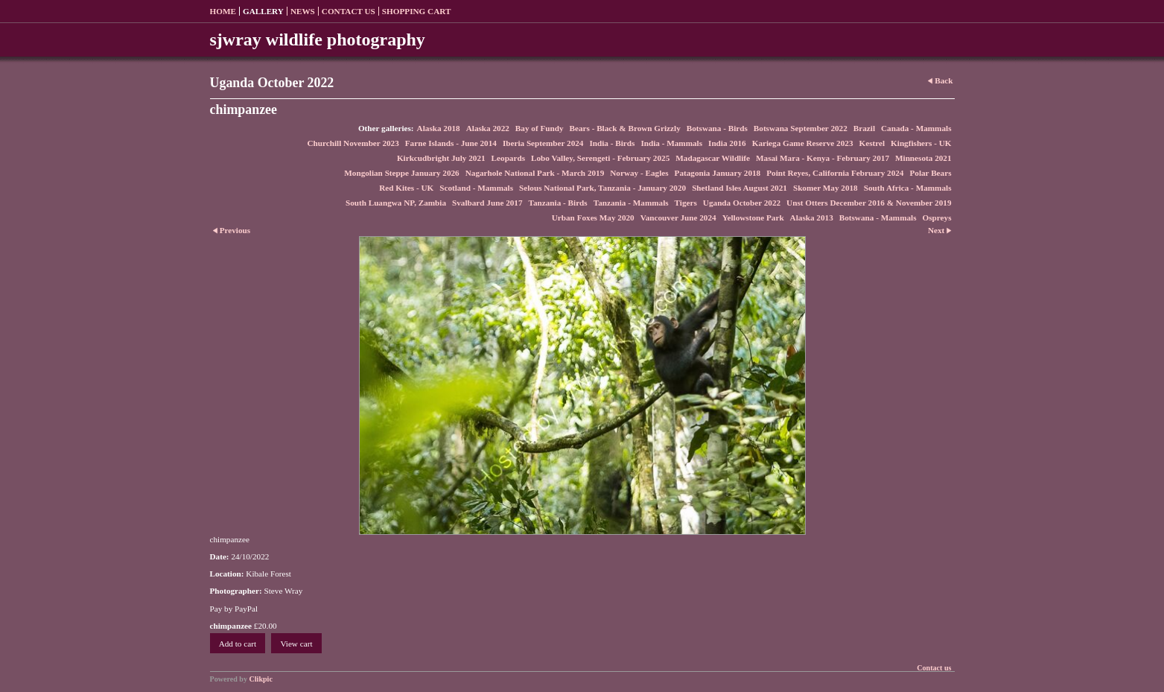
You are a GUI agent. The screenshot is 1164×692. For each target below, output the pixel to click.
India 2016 (727, 143)
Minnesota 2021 (923, 157)
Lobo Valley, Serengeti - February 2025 (600, 157)
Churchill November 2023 (353, 143)
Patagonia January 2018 (718, 172)
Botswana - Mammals (878, 217)
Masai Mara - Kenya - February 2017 (822, 157)
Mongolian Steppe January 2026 (401, 172)
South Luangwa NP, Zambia (396, 202)
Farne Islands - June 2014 (451, 143)
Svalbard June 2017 (487, 202)
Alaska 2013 (811, 217)
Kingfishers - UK (921, 143)
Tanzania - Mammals (631, 202)
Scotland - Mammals (476, 187)
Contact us (348, 11)
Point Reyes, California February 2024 (834, 172)
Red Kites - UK (406, 187)
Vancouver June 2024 (678, 217)
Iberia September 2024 (543, 143)
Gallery (263, 11)
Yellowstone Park (753, 217)
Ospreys (937, 217)
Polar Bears (930, 172)
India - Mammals (671, 143)
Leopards (508, 157)
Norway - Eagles (639, 172)
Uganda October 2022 (741, 202)
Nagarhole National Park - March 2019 (535, 172)
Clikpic (261, 679)
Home (223, 11)
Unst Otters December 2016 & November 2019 (868, 202)
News (302, 11)
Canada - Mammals (916, 128)
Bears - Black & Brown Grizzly (625, 128)
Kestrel (872, 143)
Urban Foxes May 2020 (593, 217)
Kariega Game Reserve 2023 (802, 143)
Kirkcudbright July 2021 (441, 157)
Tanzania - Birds (558, 202)
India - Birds (612, 143)
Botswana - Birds (717, 128)
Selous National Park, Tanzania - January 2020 (602, 187)
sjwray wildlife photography (317, 39)
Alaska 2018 (438, 128)
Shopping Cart (416, 11)
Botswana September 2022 (800, 128)
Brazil (864, 128)
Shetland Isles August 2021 (739, 187)
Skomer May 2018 (825, 187)
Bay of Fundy (539, 128)
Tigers (686, 202)
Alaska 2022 (487, 128)
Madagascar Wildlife (712, 157)
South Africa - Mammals (908, 187)
